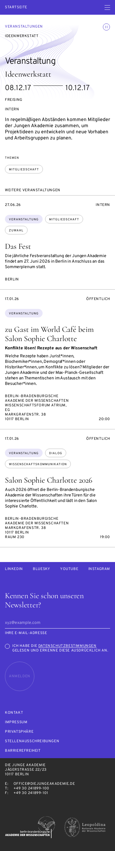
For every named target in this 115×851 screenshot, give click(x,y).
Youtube (69, 569)
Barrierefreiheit (23, 751)
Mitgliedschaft (24, 170)
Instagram (99, 569)
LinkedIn (14, 569)
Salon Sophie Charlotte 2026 (48, 480)
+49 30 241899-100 (31, 788)
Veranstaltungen (24, 26)
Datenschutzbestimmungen (67, 646)
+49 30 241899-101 (30, 793)
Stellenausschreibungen (32, 741)
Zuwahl (16, 231)
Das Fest (18, 246)
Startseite (16, 7)
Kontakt (14, 713)
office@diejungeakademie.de (44, 783)
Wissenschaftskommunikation (38, 464)
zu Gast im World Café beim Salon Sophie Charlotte (49, 334)
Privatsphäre (19, 732)
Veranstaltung (24, 220)
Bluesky (41, 569)
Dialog (55, 453)
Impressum (16, 722)
